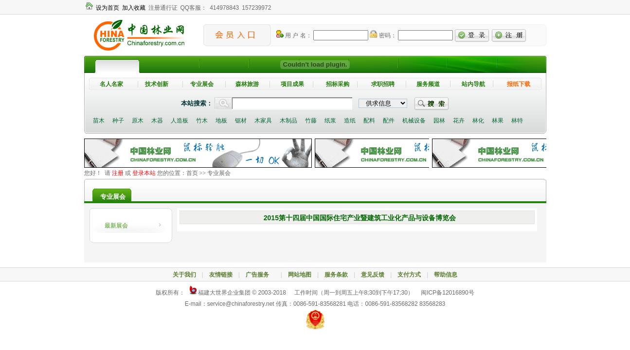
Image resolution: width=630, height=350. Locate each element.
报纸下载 (518, 84)
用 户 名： (294, 35)
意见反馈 (372, 274)
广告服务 (260, 274)
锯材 (241, 120)
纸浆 (330, 120)
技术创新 (156, 84)
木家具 (263, 120)
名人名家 (111, 84)
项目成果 (292, 84)
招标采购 (337, 84)
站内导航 (473, 84)
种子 (118, 120)
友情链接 (221, 274)
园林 (439, 120)
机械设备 (414, 120)
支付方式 (409, 274)
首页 (192, 173)
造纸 (350, 120)
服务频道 (428, 84)
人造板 (179, 120)
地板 (221, 120)
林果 (498, 120)
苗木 (99, 120)
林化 (478, 120)
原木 (138, 120)
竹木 (202, 120)
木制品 (288, 120)
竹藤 (311, 120)
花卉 (459, 120)
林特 (517, 120)
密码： (383, 35)
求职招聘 (383, 84)
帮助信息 (445, 274)
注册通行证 (163, 7)
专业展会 (202, 84)
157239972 (256, 7)
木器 (157, 120)
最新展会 (116, 225)
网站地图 (299, 274)
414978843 (224, 7)
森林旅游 (247, 84)
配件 (389, 120)
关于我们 (184, 274)
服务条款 (336, 274)
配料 (369, 120)
